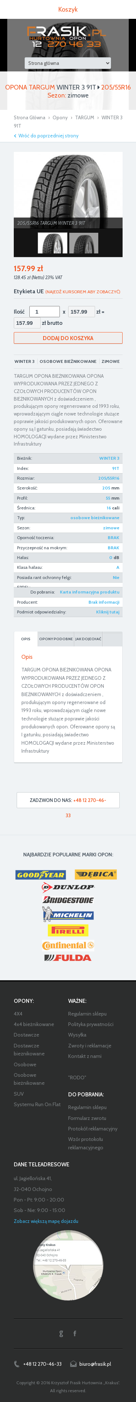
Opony (60, 117)
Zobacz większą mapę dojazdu (46, 1221)
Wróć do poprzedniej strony (48, 135)
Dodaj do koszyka (68, 338)
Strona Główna (29, 117)
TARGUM (84, 117)
